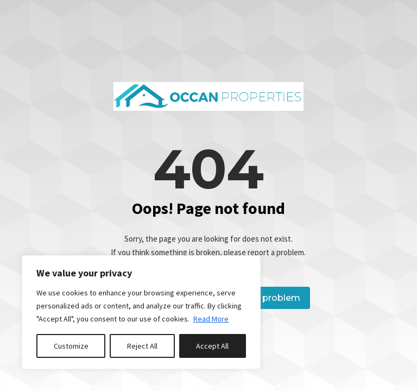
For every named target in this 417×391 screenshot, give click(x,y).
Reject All (142, 346)
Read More (211, 319)
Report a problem (261, 298)
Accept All (212, 346)
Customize (71, 346)
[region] (141, 312)
